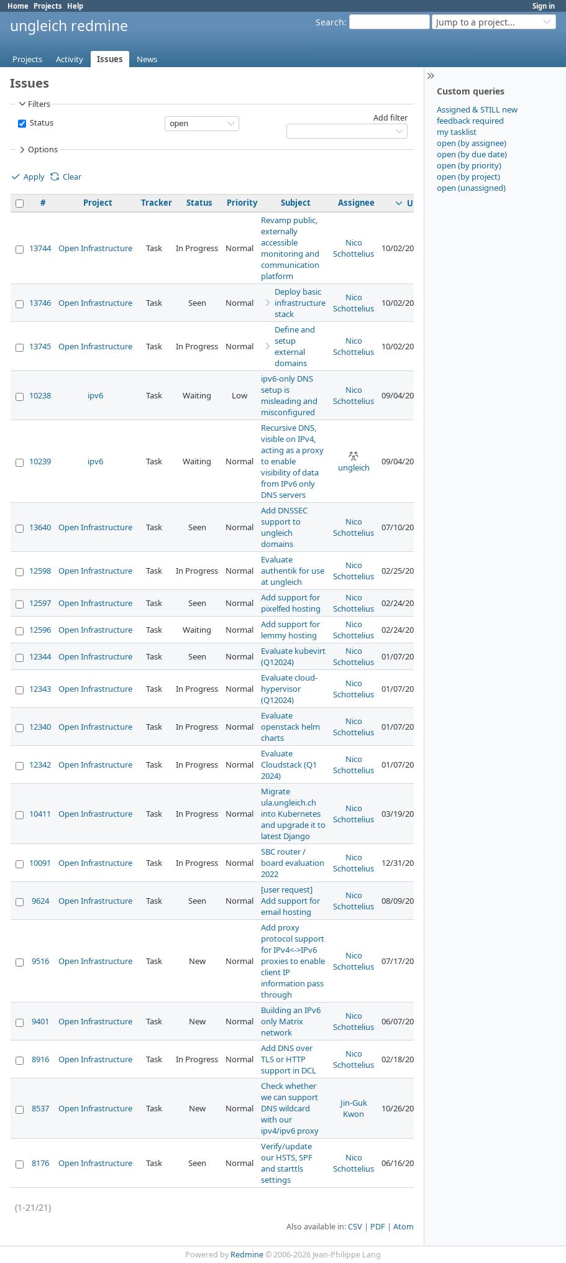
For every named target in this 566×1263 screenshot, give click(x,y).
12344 (40, 656)
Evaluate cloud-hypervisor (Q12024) (289, 688)
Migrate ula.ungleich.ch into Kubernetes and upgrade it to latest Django (293, 814)
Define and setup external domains (295, 346)
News (147, 59)
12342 (40, 764)
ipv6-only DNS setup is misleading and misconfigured (289, 395)
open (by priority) (469, 165)
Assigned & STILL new (477, 109)
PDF (377, 1226)
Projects (48, 6)
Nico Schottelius (353, 248)
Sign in (543, 6)
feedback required (470, 120)
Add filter (390, 118)
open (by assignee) (471, 143)
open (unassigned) (471, 187)
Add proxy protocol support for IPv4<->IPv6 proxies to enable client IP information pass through (293, 961)
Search (330, 22)
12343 (40, 688)
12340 (40, 726)
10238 (40, 395)
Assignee (356, 202)
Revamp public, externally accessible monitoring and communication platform (290, 248)
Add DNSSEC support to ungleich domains (284, 527)
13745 (40, 346)
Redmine (247, 1254)
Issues (110, 59)
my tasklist (457, 131)
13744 (40, 248)
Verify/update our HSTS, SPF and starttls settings (287, 1163)
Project (97, 202)
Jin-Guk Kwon (353, 1108)
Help (75, 6)
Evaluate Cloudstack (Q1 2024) (289, 764)
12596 (40, 629)
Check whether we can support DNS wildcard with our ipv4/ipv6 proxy (290, 1108)
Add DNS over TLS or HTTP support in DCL (288, 1059)
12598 (40, 570)
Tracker (156, 202)
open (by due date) (472, 154)
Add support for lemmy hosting (290, 629)
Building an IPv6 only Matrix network (291, 1021)
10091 (40, 862)
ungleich (354, 462)
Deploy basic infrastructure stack (300, 302)
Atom (403, 1226)
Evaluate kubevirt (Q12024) (293, 656)
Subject (296, 202)
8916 (40, 1059)
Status (40, 122)
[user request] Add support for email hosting (290, 900)
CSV (355, 1226)
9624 (40, 900)
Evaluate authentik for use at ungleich (292, 570)
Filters (33, 103)
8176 (40, 1163)
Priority (242, 202)
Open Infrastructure (95, 248)
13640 (40, 527)
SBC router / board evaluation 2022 (292, 863)
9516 (40, 961)
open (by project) (468, 176)
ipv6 (95, 395)
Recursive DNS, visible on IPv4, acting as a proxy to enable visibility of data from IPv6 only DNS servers (292, 461)
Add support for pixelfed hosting (291, 603)
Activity (69, 59)
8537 (40, 1108)
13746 (40, 302)
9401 (40, 1021)
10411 (40, 813)
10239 (40, 461)
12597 (40, 603)
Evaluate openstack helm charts (290, 726)
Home (18, 6)
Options (37, 149)
